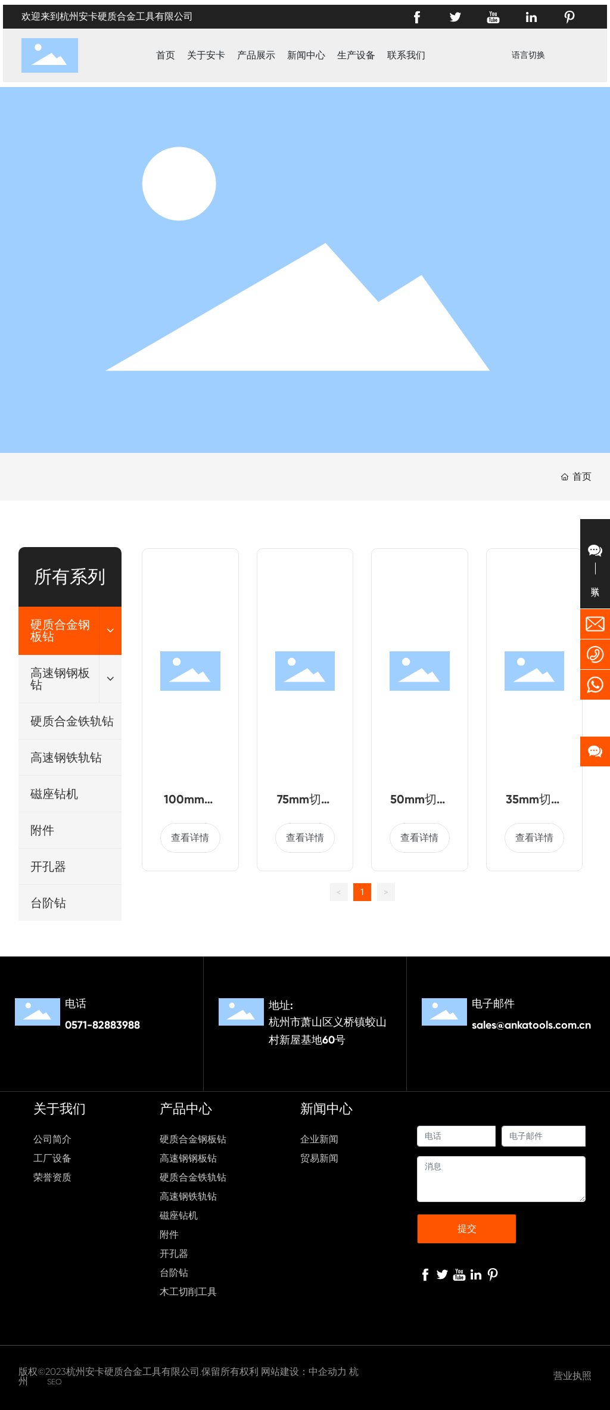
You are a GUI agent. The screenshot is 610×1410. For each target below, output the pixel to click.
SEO (54, 1381)
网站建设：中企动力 (304, 1371)
